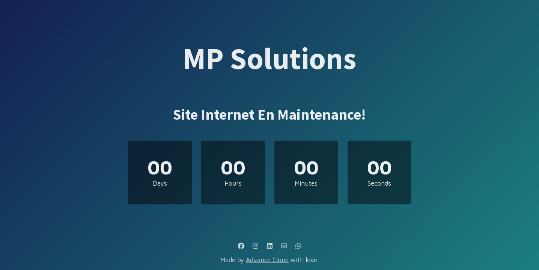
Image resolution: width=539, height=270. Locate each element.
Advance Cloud (267, 260)
